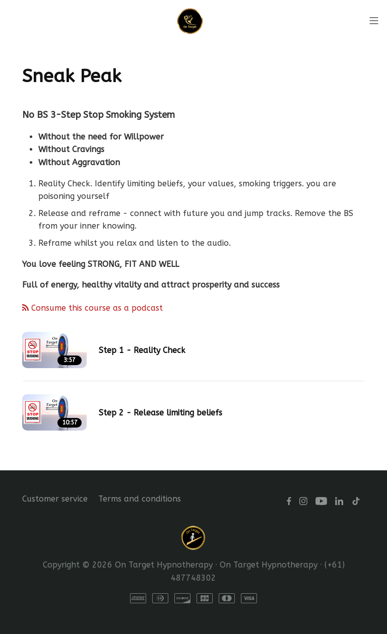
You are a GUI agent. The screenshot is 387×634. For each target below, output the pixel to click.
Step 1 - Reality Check (142, 350)
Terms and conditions (139, 499)
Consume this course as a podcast (92, 308)
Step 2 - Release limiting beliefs (160, 412)
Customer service (55, 499)
